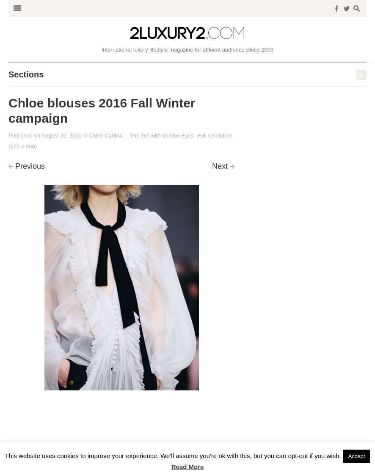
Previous (30, 166)
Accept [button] (356, 456)
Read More (187, 466)
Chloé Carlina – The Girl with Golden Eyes (141, 135)
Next (220, 166)
